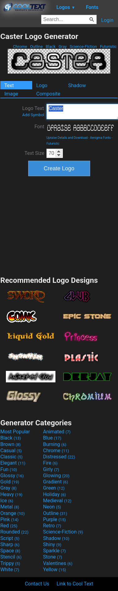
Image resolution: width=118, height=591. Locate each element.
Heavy (11, 494)
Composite (48, 94)
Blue (52, 438)
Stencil (10, 557)
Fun (8, 469)
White (9, 569)
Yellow (54, 569)
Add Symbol (33, 115)
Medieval (57, 501)
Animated (57, 432)
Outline (36, 46)
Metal (9, 507)
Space (10, 551)
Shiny (52, 544)
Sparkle (54, 551)
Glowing (56, 475)
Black (50, 46)
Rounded (14, 532)
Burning (54, 444)
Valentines (57, 563)
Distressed (59, 457)
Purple (54, 519)
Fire (50, 463)
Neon (52, 507)
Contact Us (37, 584)
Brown (10, 444)
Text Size (34, 153)
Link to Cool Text (75, 584)
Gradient (55, 482)
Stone (52, 557)
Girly (51, 469)
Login (107, 20)
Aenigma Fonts (100, 137)
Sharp (10, 544)
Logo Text (33, 111)
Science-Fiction (83, 46)
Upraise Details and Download (67, 137)
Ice (6, 501)
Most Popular (15, 432)
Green (54, 488)
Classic (11, 457)
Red (8, 526)
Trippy (10, 563)
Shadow (77, 85)
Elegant (12, 463)
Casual (11, 450)
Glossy (12, 475)
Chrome (20, 46)
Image (11, 94)
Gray (63, 46)
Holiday (54, 494)
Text (9, 85)
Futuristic (108, 46)
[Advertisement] (59, 225)
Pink (9, 519)
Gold (9, 482)
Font (39, 127)
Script (10, 538)
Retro (52, 526)
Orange (12, 513)
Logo (41, 85)
